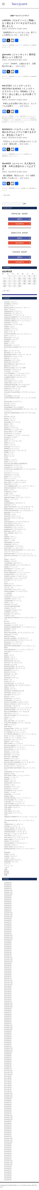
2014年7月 (8, 1148)
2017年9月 (8, 1076)
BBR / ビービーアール (12, 351)
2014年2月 (8, 1157)
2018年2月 (8, 1067)
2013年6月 (8, 1172)
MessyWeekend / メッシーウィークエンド (19, 649)
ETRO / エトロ (9, 456)
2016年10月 (8, 1097)
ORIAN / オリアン (10, 689)
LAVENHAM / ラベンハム (13, 601)
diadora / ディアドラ (11, 428)
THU (5, 815)
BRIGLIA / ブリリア (11, 366)
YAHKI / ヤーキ (9, 854)
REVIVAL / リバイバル (12, 755)
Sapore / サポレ (9, 773)
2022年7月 (8, 967)
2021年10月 (8, 984)
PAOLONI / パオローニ (12, 706)
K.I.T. (6, 582)
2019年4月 (8, 1040)
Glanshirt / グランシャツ (12, 516)
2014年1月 (8, 1159)
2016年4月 (8, 1108)
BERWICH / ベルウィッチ (16, 154)
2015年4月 (8, 1131)
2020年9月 (8, 1009)
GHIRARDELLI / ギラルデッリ (14, 503)
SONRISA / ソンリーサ (12, 794)
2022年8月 (8, 965)
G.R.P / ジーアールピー (12, 495)
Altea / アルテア (9, 309)
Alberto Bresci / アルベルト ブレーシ (17, 307)
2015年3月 (8, 1133)
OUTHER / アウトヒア (12, 694)
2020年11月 (8, 1005)
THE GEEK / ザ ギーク (12, 807)
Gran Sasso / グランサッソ (13, 523)
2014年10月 (8, 1142)
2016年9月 (8, 1099)
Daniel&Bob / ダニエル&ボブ (14, 407)
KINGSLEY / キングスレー (13, 585)
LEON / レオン (9, 602)
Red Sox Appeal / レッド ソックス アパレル (19, 745)
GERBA (7, 501)
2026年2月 (8, 886)
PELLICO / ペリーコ (11, 713)
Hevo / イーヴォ (9, 540)
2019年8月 (8, 1033)
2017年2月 (8, 1089)
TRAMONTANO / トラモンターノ (15, 832)
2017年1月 (8, 1091)
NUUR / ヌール (9, 681)
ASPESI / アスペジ (10, 328)
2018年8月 (8, 1056)
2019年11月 (8, 1027)
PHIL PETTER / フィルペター (14, 721)
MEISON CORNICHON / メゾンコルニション (20, 646)
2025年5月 (8, 903)
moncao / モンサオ (10, 664)
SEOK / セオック (10, 781)
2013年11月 (8, 1163)
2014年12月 (8, 1138)
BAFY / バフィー (10, 336)
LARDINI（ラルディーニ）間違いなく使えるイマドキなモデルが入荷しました (19, 23)
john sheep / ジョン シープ (13, 570)
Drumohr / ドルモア (11, 437)
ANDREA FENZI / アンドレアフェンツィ (18, 319)
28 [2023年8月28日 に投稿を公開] (5, 286)
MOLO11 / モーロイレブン (13, 663)
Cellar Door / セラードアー (13, 383)
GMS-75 (7, 520)
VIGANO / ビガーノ (11, 845)
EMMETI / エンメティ (11, 448)
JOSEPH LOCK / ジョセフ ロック (16, 576)
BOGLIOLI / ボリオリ (11, 362)
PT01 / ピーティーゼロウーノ (14, 736)
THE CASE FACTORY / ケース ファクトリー (19, 805)
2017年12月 (8, 1071)
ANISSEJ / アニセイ (11, 322)
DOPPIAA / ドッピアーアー (13, 430)
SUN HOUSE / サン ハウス (13, 800)
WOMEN (7, 852)
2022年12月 (8, 958)
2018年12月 (8, 1048)
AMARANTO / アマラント (13, 311)
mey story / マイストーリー (13, 651)
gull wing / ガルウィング (12, 531)
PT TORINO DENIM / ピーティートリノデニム (20, 734)
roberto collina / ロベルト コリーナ (16, 760)
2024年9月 (8, 918)
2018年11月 (8, 1050)
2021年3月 (8, 997)
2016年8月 (8, 1101)
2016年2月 (8, 1112)
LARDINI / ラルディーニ (15, 45)
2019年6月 (8, 1037)
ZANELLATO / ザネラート (13, 860)
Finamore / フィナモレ (12, 475)
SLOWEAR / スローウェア (13, 790)
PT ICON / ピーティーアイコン (15, 730)
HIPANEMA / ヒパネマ (12, 542)
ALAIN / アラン (9, 306)
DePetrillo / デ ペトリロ (12, 422)
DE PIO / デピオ (9, 416)
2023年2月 (8, 954)
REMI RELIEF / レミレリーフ (14, 747)
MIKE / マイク (9, 655)
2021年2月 (8, 999)
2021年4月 (8, 995)
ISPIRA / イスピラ (10, 561)
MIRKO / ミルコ (9, 657)
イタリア (7, 864)
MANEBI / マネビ (10, 629)
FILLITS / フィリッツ (11, 473)
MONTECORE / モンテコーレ (14, 666)
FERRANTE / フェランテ (13, 465)
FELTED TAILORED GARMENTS (15, 463)
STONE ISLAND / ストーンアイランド (17, 798)
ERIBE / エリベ (9, 452)
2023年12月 (8, 935)
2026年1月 (8, 888)
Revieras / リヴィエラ (11, 753)
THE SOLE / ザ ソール (12, 811)
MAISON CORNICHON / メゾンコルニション (20, 627)
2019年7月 (8, 1035)
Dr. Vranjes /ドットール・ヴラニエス (17, 435)
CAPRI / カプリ (9, 379)
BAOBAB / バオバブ (11, 339)
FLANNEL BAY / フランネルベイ (15, 480)
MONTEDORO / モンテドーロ (14, 668)
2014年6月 (8, 1149)
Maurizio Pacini (9, 636)
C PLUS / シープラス (11, 371)
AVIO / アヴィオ (9, 332)
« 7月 (4, 291)
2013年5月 (8, 1174)
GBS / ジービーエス (11, 499)
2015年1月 (8, 1136)
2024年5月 (8, 926)
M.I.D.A (6, 621)
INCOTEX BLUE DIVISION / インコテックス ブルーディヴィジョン (19, 551)
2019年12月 (8, 1025)
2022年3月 (8, 975)
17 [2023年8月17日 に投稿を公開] (19, 281)
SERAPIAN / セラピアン (12, 783)
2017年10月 (8, 1074)
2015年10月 (8, 1119)
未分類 (25, 45)
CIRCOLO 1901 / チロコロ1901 (15, 386)
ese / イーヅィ (9, 454)
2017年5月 (8, 1084)
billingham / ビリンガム (12, 360)
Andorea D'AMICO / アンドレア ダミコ (17, 317)
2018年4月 (8, 1063)
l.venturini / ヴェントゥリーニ (14, 597)
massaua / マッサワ (11, 634)
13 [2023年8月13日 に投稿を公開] (34, 279)
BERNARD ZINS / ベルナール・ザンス (17, 354)
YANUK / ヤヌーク (10, 856)
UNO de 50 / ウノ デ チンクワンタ (16, 837)
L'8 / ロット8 (8, 587)
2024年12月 (8, 913)
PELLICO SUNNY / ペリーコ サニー (16, 715)
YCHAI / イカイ (9, 858)
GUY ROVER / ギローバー (13, 533)
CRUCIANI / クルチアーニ (13, 401)
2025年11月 (8, 892)
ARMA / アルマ (9, 326)
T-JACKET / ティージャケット (14, 802)
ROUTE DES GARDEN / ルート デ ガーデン (19, 762)
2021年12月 (8, 980)
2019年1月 (8, 1046)
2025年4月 (8, 905)
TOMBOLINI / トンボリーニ (13, 824)
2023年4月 (8, 950)
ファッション (9, 865)
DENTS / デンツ (9, 420)
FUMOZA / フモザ (10, 492)
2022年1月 (8, 978)
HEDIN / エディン (10, 537)
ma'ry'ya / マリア (10, 623)
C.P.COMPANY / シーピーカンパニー (17, 373)
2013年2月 (8, 1180)
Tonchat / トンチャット (12, 826)
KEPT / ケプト (9, 584)
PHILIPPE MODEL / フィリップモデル (17, 723)
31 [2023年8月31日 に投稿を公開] (19, 286)
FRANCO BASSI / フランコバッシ (16, 488)
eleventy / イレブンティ (12, 446)
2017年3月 (8, 1087)
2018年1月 (8, 1069)
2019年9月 (8, 1031)
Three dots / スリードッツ (13, 813)
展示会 (6, 871)
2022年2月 (8, 977)
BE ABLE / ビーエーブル (12, 353)
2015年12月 (8, 1116)
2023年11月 (8, 937)
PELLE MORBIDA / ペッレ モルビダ (16, 711)
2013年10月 (8, 1164)
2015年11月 (8, 1118)
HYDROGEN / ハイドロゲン (14, 546)
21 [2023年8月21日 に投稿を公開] (5, 284)
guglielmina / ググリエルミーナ (15, 529)
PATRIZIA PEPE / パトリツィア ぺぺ (17, 709)
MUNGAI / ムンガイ (11, 674)
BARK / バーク (9, 343)
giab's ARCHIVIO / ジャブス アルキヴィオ (18, 507)
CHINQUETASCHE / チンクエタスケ (17, 384)
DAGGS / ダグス (10, 405)
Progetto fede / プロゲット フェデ (16, 728)
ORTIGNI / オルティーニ (12, 693)
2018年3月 (8, 1065)
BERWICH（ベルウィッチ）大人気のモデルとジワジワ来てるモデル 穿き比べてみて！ (19, 132)
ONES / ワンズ (9, 687)
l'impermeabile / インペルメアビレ (16, 591)
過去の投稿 (6, 195)
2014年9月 (8, 1144)
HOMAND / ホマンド (11, 544)
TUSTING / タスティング (13, 835)
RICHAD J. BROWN (11, 756)
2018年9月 (8, 1054)
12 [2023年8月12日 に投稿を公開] (29, 279)
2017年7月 (8, 1080)
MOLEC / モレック (10, 659)
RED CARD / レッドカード (13, 743)
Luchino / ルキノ (10, 616)
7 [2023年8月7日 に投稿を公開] (4, 279)
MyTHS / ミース (9, 676)
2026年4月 (8, 883)
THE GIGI (7, 809)
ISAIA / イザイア (10, 559)
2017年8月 (8, 1078)
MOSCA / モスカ (10, 672)
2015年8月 (8, 1123)
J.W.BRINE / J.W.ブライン (13, 563)
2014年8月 (8, 1146)
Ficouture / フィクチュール (13, 467)
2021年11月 (8, 982)
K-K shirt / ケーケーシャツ (13, 580)
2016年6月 (8, 1104)
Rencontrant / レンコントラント (15, 749)
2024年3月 (8, 930)
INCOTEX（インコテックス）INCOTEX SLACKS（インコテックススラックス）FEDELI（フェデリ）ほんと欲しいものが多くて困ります (19, 91)
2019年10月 (8, 1029)
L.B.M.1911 (8, 595)
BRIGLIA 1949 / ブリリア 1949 (15, 368)
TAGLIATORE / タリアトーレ (14, 803)
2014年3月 (8, 1155)
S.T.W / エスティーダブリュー (14, 766)
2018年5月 (8, 1061)
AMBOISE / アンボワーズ (13, 313)
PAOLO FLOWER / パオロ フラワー (16, 702)
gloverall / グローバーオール (14, 518)
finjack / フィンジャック (12, 477)
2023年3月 (8, 952)
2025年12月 (8, 890)
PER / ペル (8, 719)
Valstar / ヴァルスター (12, 841)
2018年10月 (8, 1052)
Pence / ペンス (9, 717)
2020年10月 (8, 1007)
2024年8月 (8, 920)
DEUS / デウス (9, 426)
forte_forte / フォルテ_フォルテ (15, 482)
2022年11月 (8, 960)
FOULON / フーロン (11, 484)
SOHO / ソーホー (10, 792)
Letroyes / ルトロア (11, 604)
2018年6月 (8, 1059)
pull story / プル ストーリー (13, 740)
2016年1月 (8, 1114)
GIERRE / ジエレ (10, 514)
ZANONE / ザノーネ (11, 862)
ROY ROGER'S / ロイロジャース (15, 764)
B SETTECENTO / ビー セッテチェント (18, 334)
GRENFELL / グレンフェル (13, 527)
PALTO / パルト (9, 696)
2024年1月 (8, 933)
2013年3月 (8, 1178)
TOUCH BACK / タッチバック (14, 828)
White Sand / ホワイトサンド (14, 847)
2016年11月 (8, 1095)
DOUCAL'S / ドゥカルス (12, 433)
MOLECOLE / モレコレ (12, 661)
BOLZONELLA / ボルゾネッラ (14, 364)
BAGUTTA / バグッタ (11, 337)
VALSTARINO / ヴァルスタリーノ (16, 843)
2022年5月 (8, 971)
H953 (6, 535)
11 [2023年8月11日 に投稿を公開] (24, 279)
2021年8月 (8, 988)
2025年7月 (8, 900)
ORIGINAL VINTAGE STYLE (14, 691)
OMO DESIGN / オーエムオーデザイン (17, 685)
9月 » (8, 291)
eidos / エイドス (9, 445)
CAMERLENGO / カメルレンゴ (15, 377)
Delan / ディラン (10, 418)
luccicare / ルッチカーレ (12, 614)
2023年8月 (8, 943)
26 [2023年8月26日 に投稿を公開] (29, 284)
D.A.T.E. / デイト (10, 403)
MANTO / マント (10, 631)
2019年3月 (8, 1042)
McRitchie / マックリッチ (13, 644)
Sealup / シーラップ (11, 777)
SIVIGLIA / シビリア (11, 788)
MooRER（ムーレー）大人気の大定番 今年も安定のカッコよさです (19, 166)
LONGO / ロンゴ (10, 608)
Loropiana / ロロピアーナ (13, 610)
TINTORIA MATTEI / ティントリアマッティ (19, 820)
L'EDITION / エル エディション (15, 589)
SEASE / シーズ (9, 779)
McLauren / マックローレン (13, 642)
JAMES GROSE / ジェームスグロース (17, 565)
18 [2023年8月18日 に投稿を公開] (24, 281)
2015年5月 (8, 1129)
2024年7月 (8, 922)
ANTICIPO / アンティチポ (13, 324)
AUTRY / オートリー (11, 330)
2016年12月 (8, 1093)
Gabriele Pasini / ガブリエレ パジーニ (17, 497)
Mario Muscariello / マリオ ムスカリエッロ (19, 632)
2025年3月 (8, 907)
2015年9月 (8, 1121)
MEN (6, 647)
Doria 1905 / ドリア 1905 (13, 431)
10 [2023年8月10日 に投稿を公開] (19, 279)
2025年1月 (8, 911)
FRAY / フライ (9, 490)
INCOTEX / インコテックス (27, 116)
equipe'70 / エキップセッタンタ (15, 450)
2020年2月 (8, 1022)
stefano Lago (8, 796)
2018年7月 (8, 1057)
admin (25, 29)
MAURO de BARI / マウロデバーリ (16, 638)
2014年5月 (8, 1151)
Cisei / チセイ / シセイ (12, 390)
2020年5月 (8, 1016)
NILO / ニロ (8, 679)
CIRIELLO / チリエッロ (12, 388)
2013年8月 (8, 1168)
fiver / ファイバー (10, 478)
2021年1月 (8, 1001)
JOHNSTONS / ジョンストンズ (15, 574)
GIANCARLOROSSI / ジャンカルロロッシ (19, 510)
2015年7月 (8, 1125)
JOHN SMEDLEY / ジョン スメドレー (17, 572)
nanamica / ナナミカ (11, 678)
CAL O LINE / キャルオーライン (15, 375)
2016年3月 (8, 1110)
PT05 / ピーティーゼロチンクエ (15, 738)
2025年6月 (8, 901)
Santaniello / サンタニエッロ (14, 771)
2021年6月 (8, 992)
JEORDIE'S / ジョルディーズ (14, 569)
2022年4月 (8, 973)
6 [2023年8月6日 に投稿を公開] (34, 276)
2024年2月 (8, 932)
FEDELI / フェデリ (14, 116)
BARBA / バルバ (9, 341)
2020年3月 (8, 1020)
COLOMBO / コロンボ (12, 396)
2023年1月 (8, 956)
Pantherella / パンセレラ (12, 700)
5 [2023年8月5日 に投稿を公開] (29, 276)
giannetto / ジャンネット (16, 76)
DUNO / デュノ (9, 439)
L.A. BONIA (8, 593)
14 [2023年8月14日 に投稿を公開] (5, 281)
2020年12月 (8, 1003)
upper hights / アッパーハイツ (14, 839)
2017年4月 (8, 1086)
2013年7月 (8, 1170)
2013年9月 (8, 1166)
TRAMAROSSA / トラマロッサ (15, 830)
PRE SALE (8, 726)
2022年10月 (8, 962)
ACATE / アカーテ (10, 302)
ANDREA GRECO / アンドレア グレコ (17, 321)
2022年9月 (8, 963)
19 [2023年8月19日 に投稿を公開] (29, 281)
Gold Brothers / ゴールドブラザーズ (16, 522)
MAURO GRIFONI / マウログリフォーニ (18, 640)
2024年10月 (8, 916)
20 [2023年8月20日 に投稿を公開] (34, 281)
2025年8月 (8, 898)
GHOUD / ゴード (10, 505)
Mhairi (6, 653)
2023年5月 (8, 948)
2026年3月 (8, 885)
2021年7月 (8, 990)
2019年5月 (8, 1039)
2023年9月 (8, 941)
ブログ (6, 867)
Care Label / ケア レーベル (13, 381)
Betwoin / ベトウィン (11, 358)
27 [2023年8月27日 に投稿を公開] (34, 284)
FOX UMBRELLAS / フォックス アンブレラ (19, 486)
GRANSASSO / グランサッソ (14, 525)
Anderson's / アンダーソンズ (14, 315)
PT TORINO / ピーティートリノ (15, 732)
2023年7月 (8, 945)
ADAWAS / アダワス (11, 304)
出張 (5, 869)
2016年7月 (8, 1102)
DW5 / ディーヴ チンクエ (13, 441)
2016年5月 (8, 1106)
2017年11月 (8, 1072)
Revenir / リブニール (11, 751)
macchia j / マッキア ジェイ (13, 625)
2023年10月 (8, 939)
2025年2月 (8, 909)
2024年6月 (8, 924)
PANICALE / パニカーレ (12, 698)
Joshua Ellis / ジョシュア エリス (15, 578)
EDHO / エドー (9, 443)
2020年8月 (8, 1010)
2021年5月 (8, 994)
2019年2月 (8, 1044)
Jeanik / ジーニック (11, 567)
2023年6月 (8, 947)
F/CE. (6, 458)
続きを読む (26, 35)
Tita (5, 822)
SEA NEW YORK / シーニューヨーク (17, 775)
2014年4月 (8, 1153)
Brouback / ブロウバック (12, 369)
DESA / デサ (8, 424)
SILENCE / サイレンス (12, 787)
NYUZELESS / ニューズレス (14, 683)
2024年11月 (8, 915)
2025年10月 (8, 894)
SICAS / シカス (9, 785)
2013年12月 (8, 1161)
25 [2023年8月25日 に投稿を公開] (24, 284)
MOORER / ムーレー (15, 188)
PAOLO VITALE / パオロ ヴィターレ (16, 704)
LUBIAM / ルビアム (10, 612)
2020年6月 (8, 1014)
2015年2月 (8, 1134)
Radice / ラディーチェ (12, 741)
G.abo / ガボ (8, 493)
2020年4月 (8, 1018)
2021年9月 (8, 986)
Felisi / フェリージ (10, 461)
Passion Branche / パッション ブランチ (18, 708)
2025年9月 (8, 896)
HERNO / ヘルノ (10, 539)
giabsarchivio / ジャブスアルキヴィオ (17, 508)
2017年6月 (8, 1082)
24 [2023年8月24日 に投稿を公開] (19, 284)
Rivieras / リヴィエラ (11, 758)
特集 (5, 875)
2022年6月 (8, 969)
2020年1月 (8, 1024)
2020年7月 (8, 1012)
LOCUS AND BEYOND (12, 606)
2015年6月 (8, 1127)
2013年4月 (8, 1176)
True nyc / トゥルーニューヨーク (15, 833)
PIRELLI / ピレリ (10, 725)
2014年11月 (8, 1140)
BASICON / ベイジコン (12, 345)
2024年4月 (8, 928)
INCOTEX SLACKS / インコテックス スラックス (15, 118)
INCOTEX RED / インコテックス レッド (18, 554)
